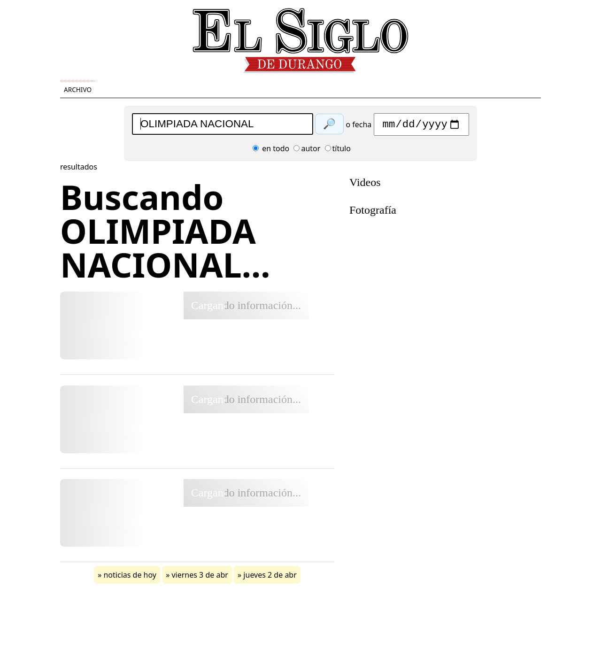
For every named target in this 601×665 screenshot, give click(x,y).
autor (306, 151)
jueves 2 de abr (269, 577)
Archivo (78, 89)
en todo (271, 151)
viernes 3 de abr (199, 577)
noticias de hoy (129, 577)
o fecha (358, 127)
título (338, 151)
